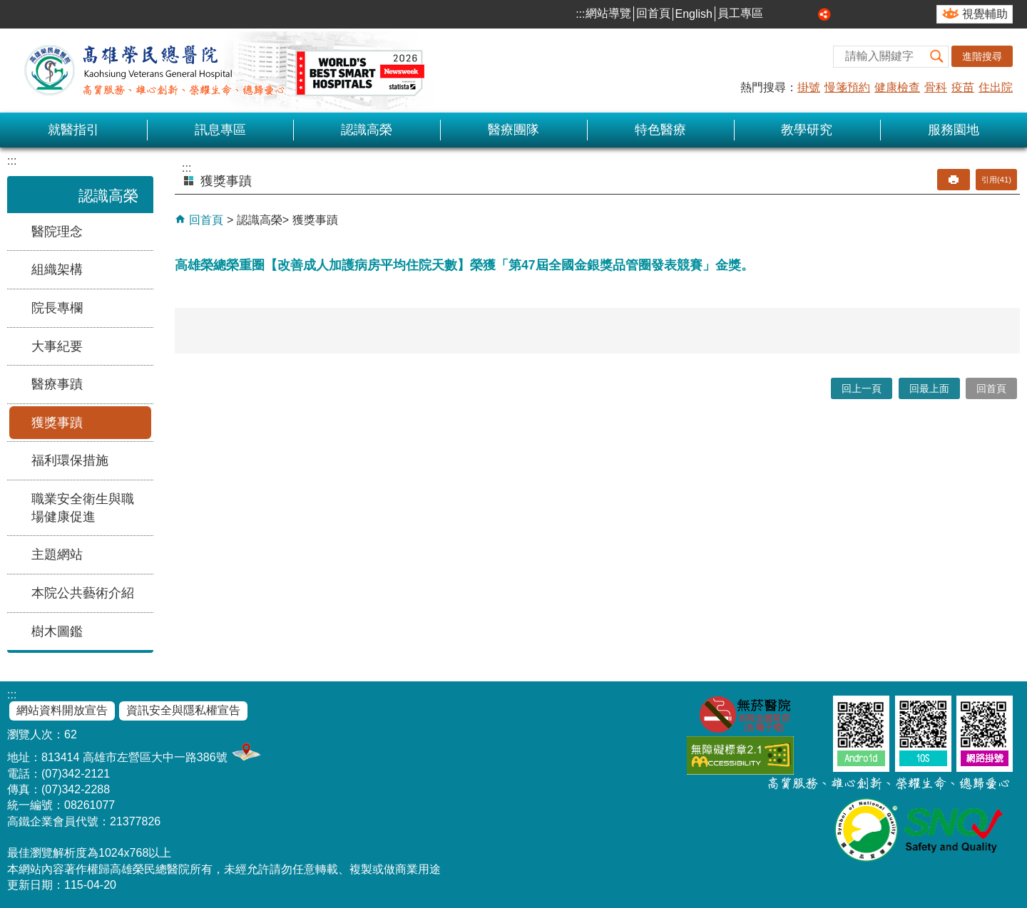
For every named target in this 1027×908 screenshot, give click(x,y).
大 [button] (808, 14)
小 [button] (776, 14)
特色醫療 (660, 130)
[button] (937, 56)
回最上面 (929, 388)
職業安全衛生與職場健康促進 (82, 508)
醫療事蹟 (57, 384)
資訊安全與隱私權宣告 (183, 710)
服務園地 (953, 130)
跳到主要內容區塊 (7, 7)
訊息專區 (220, 130)
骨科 (935, 87)
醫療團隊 (513, 130)
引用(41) (996, 179)
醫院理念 (57, 232)
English (693, 14)
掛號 (808, 87)
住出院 (996, 87)
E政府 (814, 752)
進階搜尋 (982, 56)
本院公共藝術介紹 (82, 593)
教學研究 (806, 130)
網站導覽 (608, 13)
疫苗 (962, 87)
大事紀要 (57, 346)
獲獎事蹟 (57, 423)
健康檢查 (897, 87)
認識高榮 (366, 130)
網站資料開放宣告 (62, 710)
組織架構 (57, 269)
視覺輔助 (985, 14)
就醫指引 (73, 130)
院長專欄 (57, 308)
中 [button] (793, 14)
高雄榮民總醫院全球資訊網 (221, 70)
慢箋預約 (847, 87)
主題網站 (57, 554)
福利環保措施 (69, 460)
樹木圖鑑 (57, 631)
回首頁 (653, 13)
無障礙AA (740, 755)
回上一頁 (862, 388)
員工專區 (740, 13)
